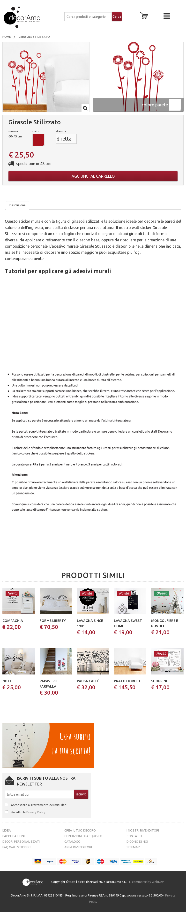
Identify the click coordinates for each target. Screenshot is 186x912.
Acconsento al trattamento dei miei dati (39, 805)
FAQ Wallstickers (16, 847)
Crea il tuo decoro (80, 830)
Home (6, 36)
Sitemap (133, 847)
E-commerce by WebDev (146, 882)
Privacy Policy (35, 812)
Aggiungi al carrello (93, 176)
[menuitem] (6, 36)
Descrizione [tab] (17, 205)
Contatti (134, 836)
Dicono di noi (137, 841)
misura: (13, 131)
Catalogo (72, 841)
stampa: (61, 131)
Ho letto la (28, 812)
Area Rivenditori (78, 847)
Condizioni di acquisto (83, 836)
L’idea (6, 830)
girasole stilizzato (35, 36)
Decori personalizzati (21, 841)
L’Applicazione (14, 836)
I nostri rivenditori (142, 830)
